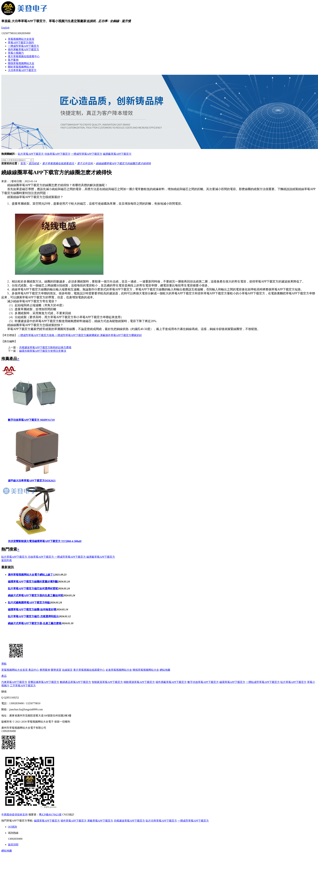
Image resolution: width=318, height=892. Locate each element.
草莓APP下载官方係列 (21, 42)
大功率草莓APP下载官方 (22, 70)
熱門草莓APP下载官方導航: (17, 820)
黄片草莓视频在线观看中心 (24, 56)
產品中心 (33, 669)
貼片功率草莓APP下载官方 (161, 820)
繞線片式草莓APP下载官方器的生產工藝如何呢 (35, 595)
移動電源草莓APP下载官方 (139, 682)
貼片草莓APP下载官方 (31, 153)
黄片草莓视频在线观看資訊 (58, 163)
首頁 (23, 163)
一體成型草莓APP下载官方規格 (36, 335)
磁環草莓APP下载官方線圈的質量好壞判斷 (33, 581)
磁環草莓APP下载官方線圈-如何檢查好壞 (32, 609)
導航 (4, 663)
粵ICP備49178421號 (50, 814)
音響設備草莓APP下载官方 (43, 682)
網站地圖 (165, 669)
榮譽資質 (56, 669)
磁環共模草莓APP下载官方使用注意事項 (42, 350)
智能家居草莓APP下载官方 (107, 682)
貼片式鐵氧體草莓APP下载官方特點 (29, 602)
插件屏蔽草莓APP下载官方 (23, 49)
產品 (4, 676)
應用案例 (45, 669)
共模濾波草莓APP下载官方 (129, 820)
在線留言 (67, 669)
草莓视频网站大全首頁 (21, 39)
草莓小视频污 (16, 52)
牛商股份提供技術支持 (14, 814)
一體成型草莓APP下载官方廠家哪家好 (77, 335)
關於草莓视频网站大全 (21, 66)
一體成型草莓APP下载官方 (23, 46)
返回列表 (6, 560)
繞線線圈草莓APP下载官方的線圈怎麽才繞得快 (123, 163)
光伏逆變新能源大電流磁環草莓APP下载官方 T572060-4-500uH (44, 541)
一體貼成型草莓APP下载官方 (263, 682)
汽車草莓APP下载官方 (14, 682)
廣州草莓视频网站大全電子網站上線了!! (31, 574)
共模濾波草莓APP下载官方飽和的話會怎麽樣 (45, 347)
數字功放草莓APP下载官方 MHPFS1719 (31, 419)
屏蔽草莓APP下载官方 (100, 820)
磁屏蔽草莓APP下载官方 (117, 153)
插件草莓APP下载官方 (73, 820)
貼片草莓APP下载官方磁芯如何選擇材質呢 (33, 588)
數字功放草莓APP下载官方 (203, 682)
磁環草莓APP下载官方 (232, 682)
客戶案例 (13, 59)
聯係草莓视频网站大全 (21, 63)
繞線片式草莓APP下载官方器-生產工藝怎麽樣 (34, 623)
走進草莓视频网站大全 (119, 669)
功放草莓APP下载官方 (57, 153)
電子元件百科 (85, 163)
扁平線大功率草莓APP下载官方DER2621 (32, 480)
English (5, 27)
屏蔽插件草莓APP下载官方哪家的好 (121, 335)
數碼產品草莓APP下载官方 (75, 682)
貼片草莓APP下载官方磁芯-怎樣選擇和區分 (33, 616)
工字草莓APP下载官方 (23, 685)
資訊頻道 (34, 163)
